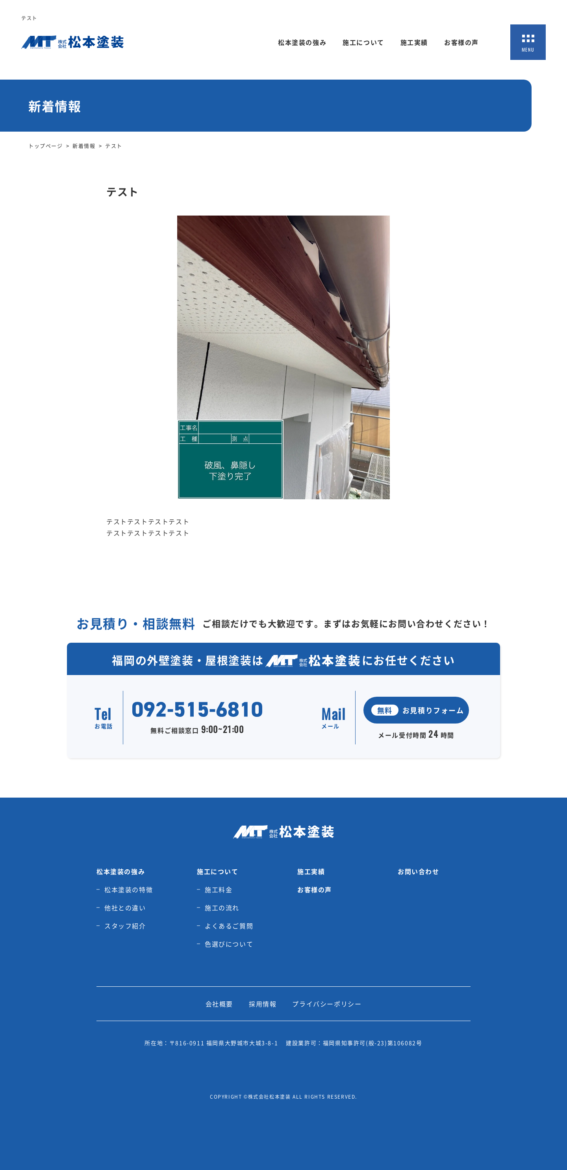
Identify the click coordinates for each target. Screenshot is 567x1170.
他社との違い (125, 907)
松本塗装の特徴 (128, 889)
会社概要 (219, 1004)
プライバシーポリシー (326, 1004)
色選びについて (229, 944)
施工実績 (414, 42)
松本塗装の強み (302, 42)
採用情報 (262, 1004)
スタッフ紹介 (125, 926)
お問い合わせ (418, 871)
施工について (363, 42)
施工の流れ (222, 907)
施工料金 (218, 889)
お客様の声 (461, 42)
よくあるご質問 (229, 926)
